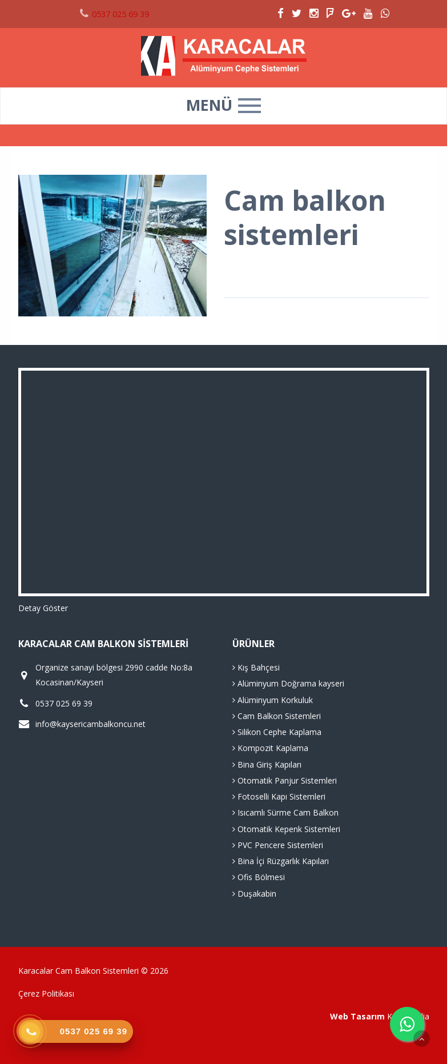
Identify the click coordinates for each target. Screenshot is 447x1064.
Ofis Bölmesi (258, 877)
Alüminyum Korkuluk (272, 699)
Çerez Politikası (46, 993)
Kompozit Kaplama (270, 747)
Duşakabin (254, 893)
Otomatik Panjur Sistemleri (284, 780)
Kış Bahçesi (256, 667)
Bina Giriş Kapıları (266, 764)
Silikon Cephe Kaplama (276, 731)
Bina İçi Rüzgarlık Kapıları (280, 861)
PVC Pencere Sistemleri (277, 845)
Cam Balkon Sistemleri (276, 715)
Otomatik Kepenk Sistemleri (286, 829)
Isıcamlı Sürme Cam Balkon (285, 812)
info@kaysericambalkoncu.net (90, 724)
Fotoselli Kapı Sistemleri (278, 796)
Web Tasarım (357, 1016)
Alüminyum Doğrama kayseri (288, 683)
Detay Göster (43, 608)
